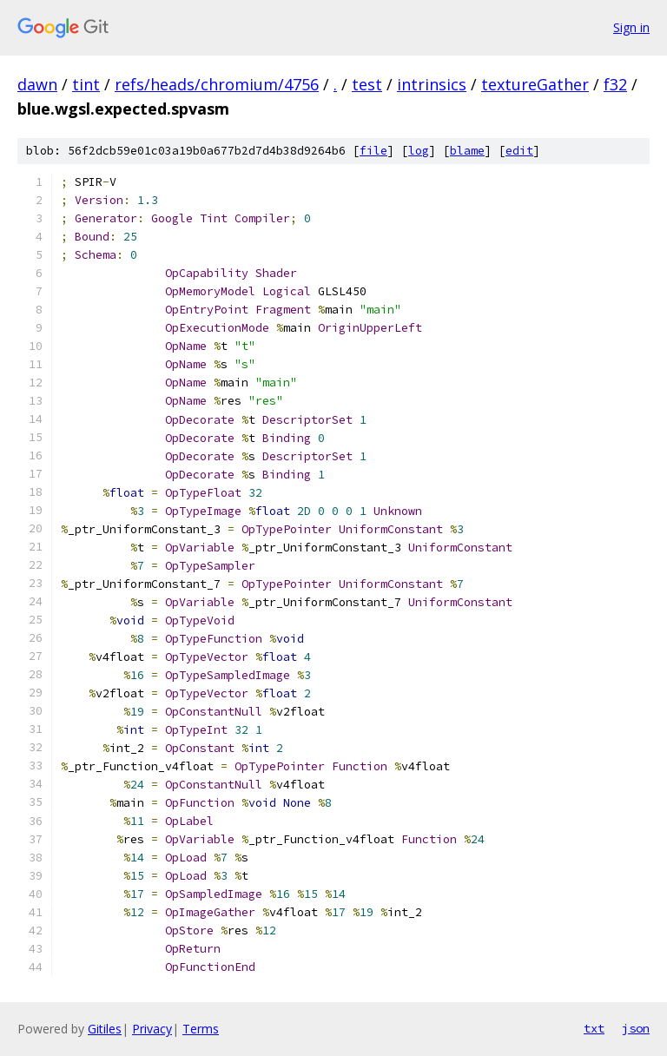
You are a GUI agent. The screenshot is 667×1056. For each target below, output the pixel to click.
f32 (615, 84)
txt (594, 1028)
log (418, 150)
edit (519, 150)
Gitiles (105, 1028)
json (636, 1028)
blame (467, 150)
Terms (200, 1028)
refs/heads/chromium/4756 (217, 84)
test (367, 84)
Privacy (152, 1028)
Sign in (631, 27)
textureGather (535, 84)
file (373, 150)
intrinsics (431, 84)
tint (86, 84)
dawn (37, 84)
